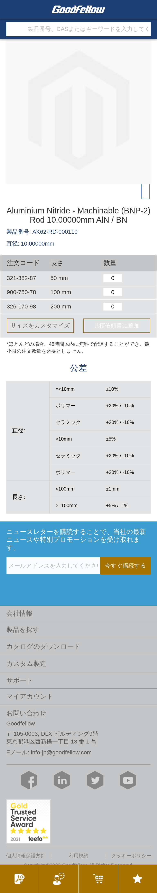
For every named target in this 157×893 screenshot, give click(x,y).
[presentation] (37, 583)
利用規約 (78, 855)
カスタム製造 (26, 663)
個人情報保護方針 (25, 855)
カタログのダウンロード (43, 646)
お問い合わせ (26, 713)
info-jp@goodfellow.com (61, 752)
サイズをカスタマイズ (40, 325)
